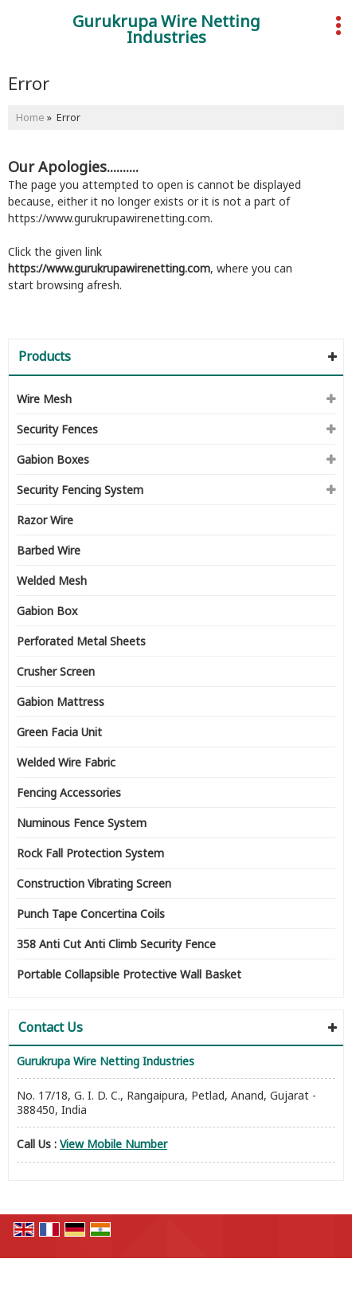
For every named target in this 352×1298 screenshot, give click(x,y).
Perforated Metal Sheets (81, 641)
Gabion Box (47, 610)
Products (44, 356)
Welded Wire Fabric (66, 762)
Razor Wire (45, 519)
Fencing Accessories (69, 792)
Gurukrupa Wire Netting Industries (166, 29)
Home (30, 117)
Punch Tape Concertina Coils (91, 913)
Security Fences (57, 429)
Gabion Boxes (53, 459)
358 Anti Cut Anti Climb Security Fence (116, 943)
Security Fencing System (80, 489)
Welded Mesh (52, 580)
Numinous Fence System (82, 822)
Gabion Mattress (60, 701)
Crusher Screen (56, 671)
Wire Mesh (44, 398)
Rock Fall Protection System (90, 853)
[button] (113, 1143)
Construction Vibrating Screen (94, 883)
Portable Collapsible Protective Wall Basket (129, 974)
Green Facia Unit (59, 731)
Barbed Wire (48, 550)
